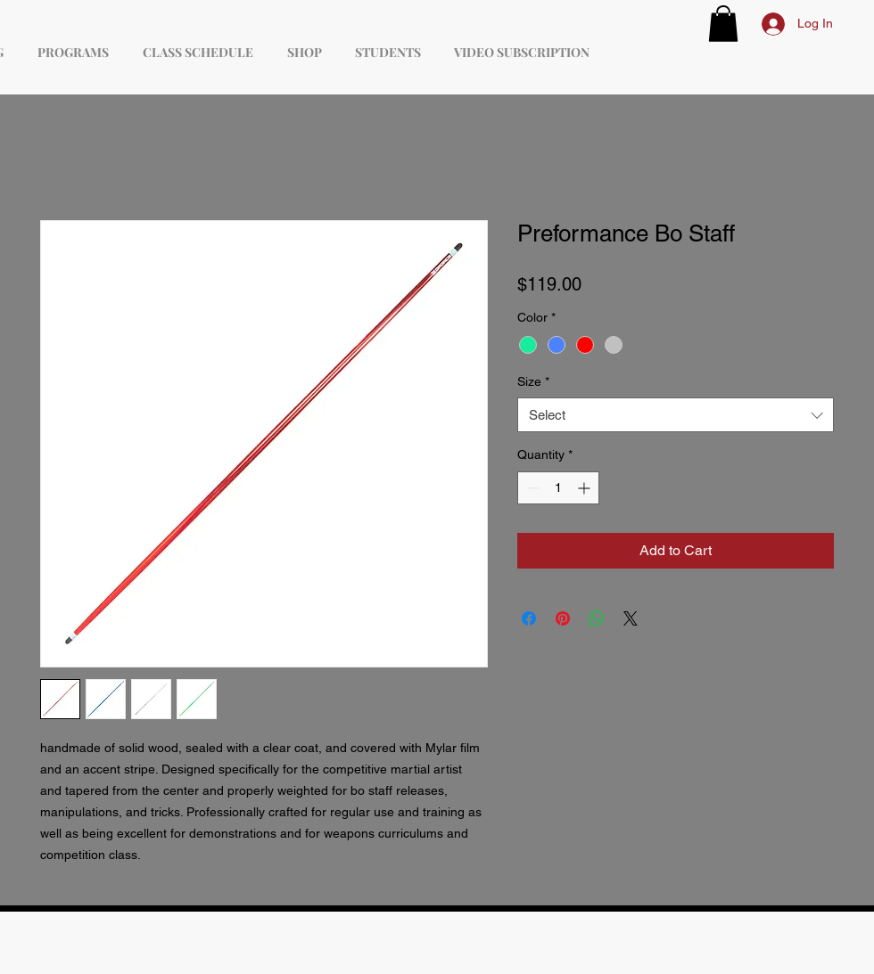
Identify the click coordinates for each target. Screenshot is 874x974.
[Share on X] (630, 618)
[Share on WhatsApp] (596, 618)
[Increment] (585, 487)
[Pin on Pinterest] (562, 618)
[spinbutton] (558, 487)
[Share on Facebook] (529, 618)
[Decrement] (531, 487)
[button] (723, 23)
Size (533, 381)
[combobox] (675, 414)
